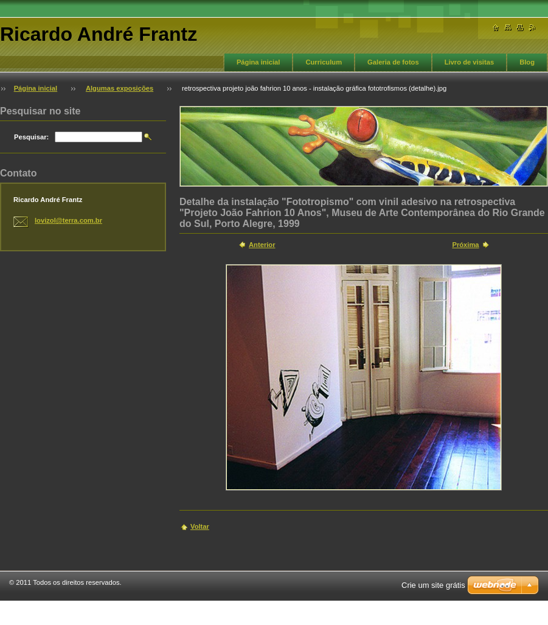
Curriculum (323, 62)
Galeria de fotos (393, 62)
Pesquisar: (31, 137)
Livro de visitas (469, 62)
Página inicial (258, 62)
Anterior (262, 244)
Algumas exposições (119, 88)
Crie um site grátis (433, 585)
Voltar (199, 526)
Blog (527, 62)
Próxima (465, 244)
